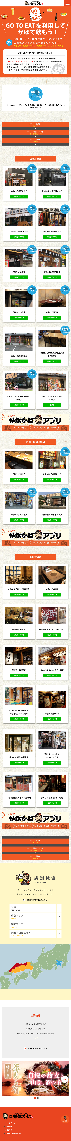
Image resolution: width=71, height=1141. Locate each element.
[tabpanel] (35, 1078)
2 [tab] (37, 1098)
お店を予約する (19, 196)
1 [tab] (35, 1098)
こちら (35, 1038)
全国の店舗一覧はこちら (35, 900)
